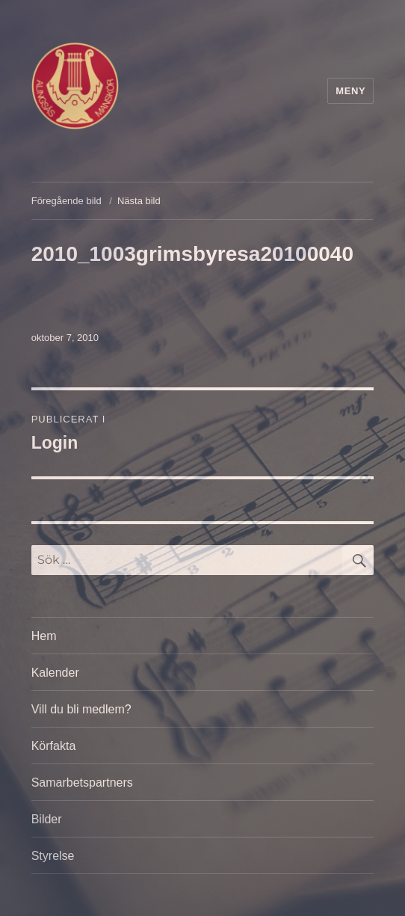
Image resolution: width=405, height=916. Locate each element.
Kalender (55, 672)
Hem (44, 636)
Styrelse (53, 855)
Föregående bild (66, 200)
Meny (350, 90)
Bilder (46, 819)
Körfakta (53, 746)
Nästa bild (139, 200)
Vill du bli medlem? (81, 709)
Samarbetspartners (82, 782)
